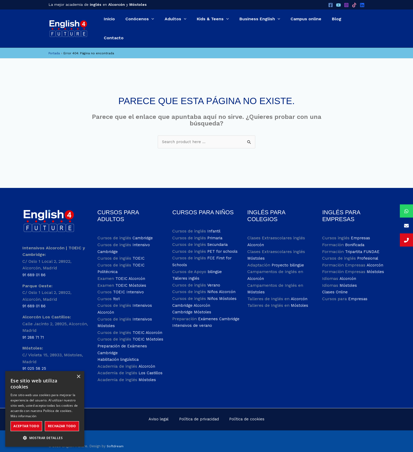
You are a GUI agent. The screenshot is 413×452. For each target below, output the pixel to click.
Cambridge (143, 227)
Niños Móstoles (222, 287)
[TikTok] (354, 5)
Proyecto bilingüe (289, 254)
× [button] (78, 377)
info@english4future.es (59, 368)
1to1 (117, 287)
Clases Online (336, 281)
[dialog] (44, 409)
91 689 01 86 (34, 264)
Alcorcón (147, 355)
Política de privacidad (196, 408)
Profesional (368, 247)
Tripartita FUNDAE (364, 240)
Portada (54, 42)
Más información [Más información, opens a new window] (24, 416)
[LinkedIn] (362, 5)
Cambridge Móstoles (193, 301)
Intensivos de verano (193, 321)
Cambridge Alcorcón (193, 294)
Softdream (116, 436)
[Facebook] (330, 5)
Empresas (361, 227)
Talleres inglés (186, 267)
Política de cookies (241, 408)
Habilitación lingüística (120, 348)
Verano (214, 274)
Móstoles (147, 369)
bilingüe (216, 260)
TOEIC (138, 247)
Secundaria (218, 233)
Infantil (214, 220)
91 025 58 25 (34, 357)
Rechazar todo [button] (62, 426)
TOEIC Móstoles (131, 274)
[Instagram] (346, 5)
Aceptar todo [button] (26, 426)
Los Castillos (151, 362)
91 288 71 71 (34, 326)
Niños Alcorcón (222, 281)
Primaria (216, 227)
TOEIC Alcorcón (131, 267)
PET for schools (223, 240)
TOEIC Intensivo (129, 281)
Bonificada (355, 234)
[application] (142, 22)
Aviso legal (160, 408)
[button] (133, 22)
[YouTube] (338, 5)
